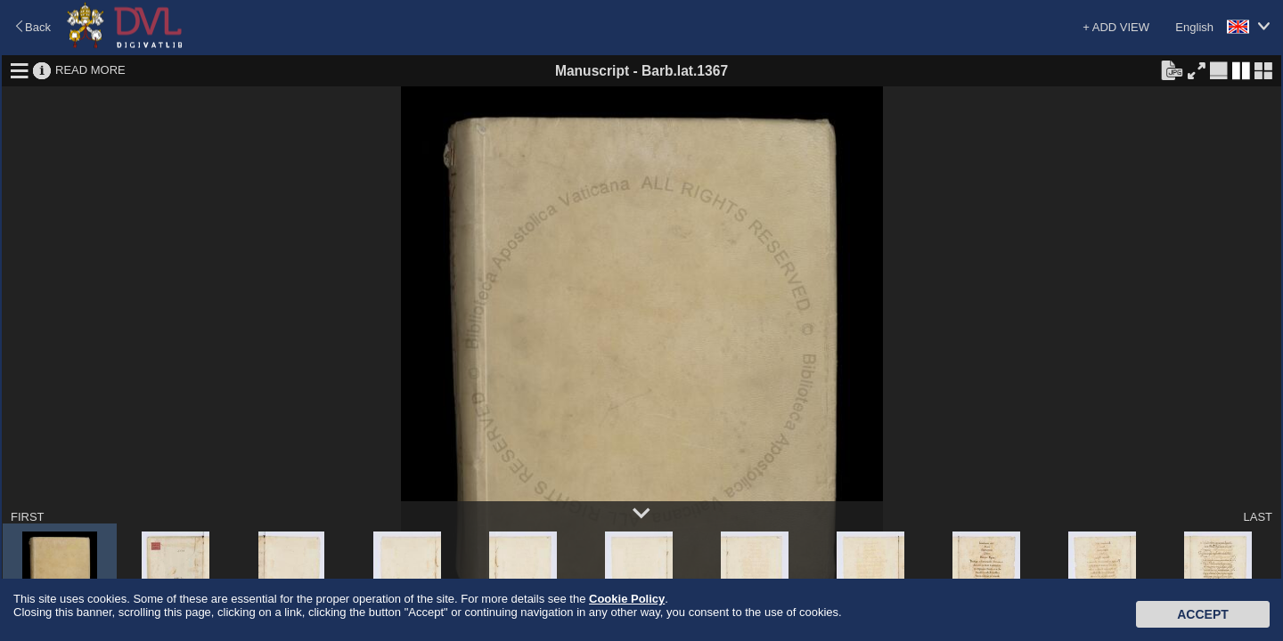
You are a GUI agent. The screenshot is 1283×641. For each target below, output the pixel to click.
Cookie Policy (627, 598)
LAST (1257, 516)
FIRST (28, 516)
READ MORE (90, 70)
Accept (1203, 614)
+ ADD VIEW (1116, 27)
